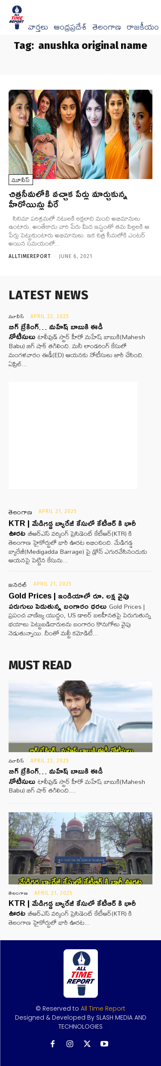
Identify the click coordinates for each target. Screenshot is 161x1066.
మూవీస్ (21, 179)
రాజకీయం (143, 27)
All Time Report (103, 1008)
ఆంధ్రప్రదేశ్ (70, 27)
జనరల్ (18, 584)
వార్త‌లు (38, 27)
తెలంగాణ (106, 27)
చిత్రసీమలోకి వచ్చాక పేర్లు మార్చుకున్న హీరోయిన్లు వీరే (68, 199)
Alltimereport (30, 256)
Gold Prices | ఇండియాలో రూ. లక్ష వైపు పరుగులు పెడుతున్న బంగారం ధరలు (69, 600)
